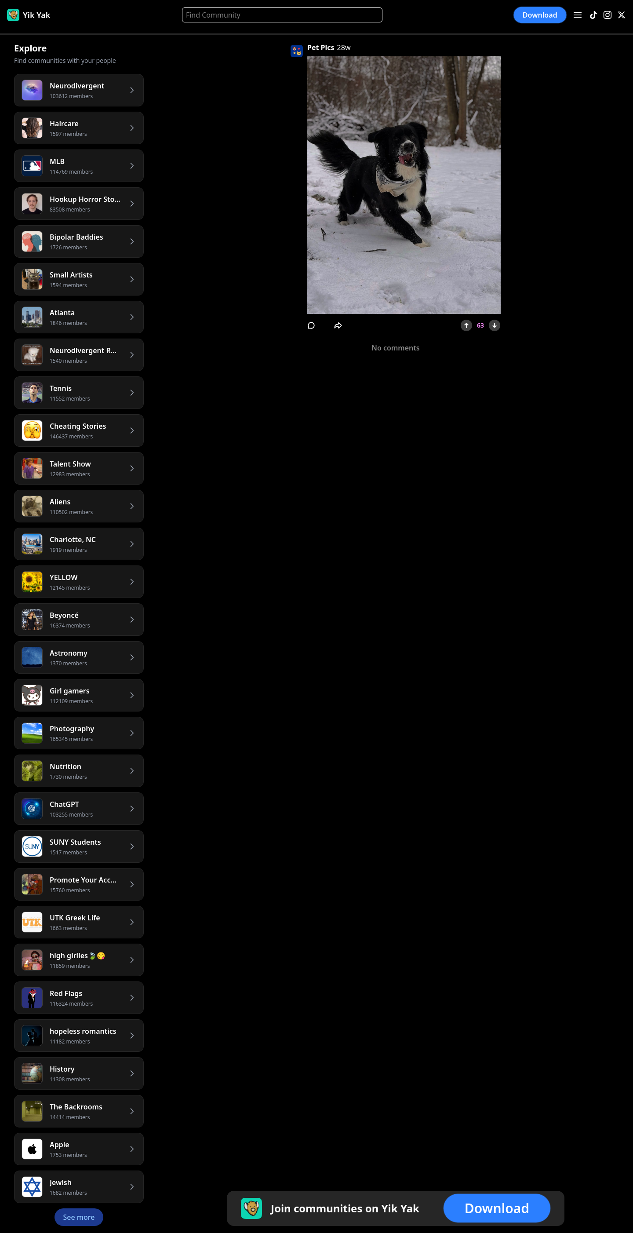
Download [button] (540, 15)
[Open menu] (577, 15)
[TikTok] (593, 15)
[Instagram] (607, 15)
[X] (621, 15)
